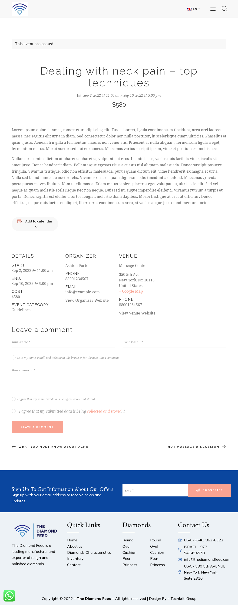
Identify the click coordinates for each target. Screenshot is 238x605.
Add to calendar (38, 221)
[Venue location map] (196, 279)
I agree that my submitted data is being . (72, 411)
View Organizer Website (87, 300)
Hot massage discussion (194, 446)
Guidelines (21, 309)
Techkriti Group (183, 598)
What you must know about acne (53, 446)
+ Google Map (131, 291)
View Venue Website (137, 313)
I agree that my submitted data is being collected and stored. (56, 399)
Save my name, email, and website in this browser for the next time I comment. (68, 357)
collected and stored (104, 411)
